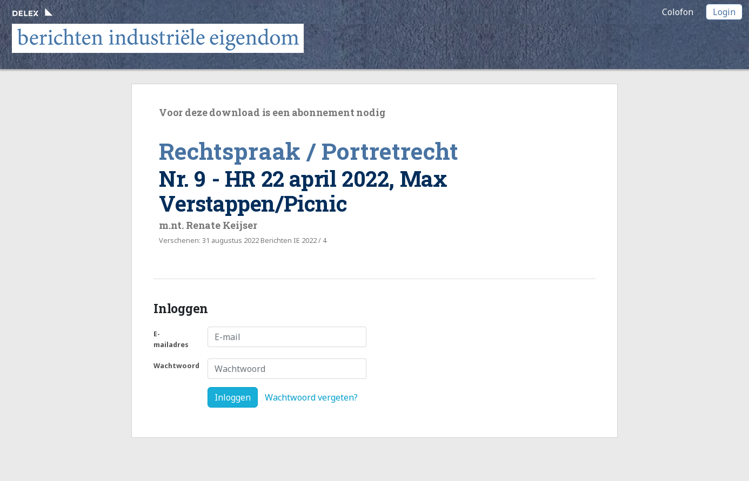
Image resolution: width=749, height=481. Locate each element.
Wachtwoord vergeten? (311, 397)
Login (724, 12)
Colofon (677, 12)
